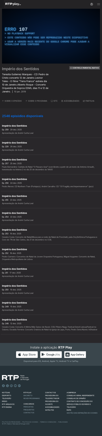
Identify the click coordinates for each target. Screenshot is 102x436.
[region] (51, 36)
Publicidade (63, 422)
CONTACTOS (50, 393)
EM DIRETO (28, 395)
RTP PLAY (27, 393)
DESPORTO (6, 395)
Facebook (3, 385)
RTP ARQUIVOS (8, 404)
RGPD (69, 410)
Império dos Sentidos (20, 69)
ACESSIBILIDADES (70, 101)
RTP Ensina (7, 407)
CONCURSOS (29, 404)
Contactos (29, 413)
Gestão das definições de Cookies (82, 413)
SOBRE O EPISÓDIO (12, 101)
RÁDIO (4, 401)
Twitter (7, 385)
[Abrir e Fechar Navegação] (98, 4)
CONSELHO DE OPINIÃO (76, 398)
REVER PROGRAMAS (32, 398)
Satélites (49, 410)
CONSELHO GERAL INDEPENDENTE (80, 395)
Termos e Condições (48, 422)
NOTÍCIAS (6, 393)
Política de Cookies (30, 422)
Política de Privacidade (11, 422)
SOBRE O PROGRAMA (36, 101)
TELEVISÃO (6, 398)
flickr (19, 385)
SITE (54, 101)
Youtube (15, 385)
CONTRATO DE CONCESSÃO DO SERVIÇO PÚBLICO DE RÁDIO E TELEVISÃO (80, 404)
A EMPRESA (71, 393)
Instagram (11, 385)
